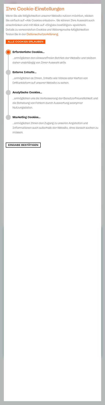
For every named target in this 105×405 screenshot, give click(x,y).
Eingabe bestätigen (23, 145)
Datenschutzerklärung (42, 34)
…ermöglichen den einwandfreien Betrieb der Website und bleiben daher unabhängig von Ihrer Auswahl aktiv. (56, 57)
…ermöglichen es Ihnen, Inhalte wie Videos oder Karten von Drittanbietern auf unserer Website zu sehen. (56, 77)
